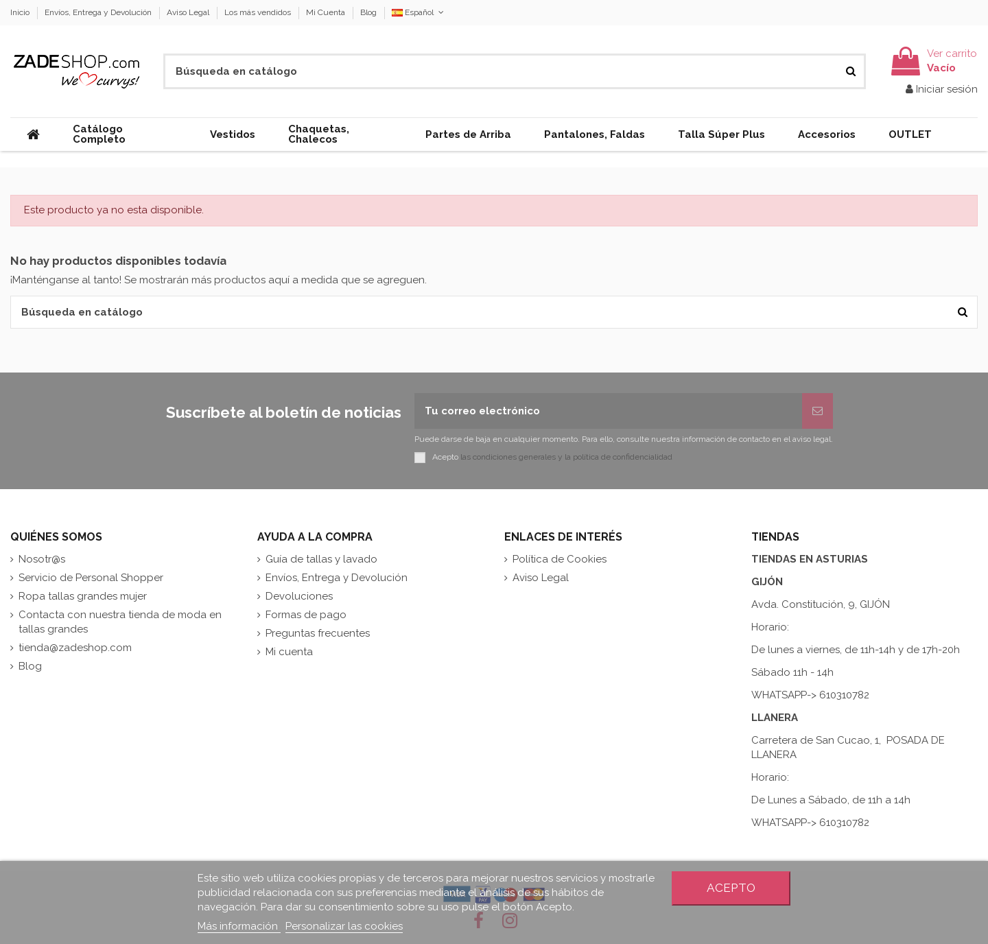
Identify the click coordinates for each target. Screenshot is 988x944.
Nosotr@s (42, 559)
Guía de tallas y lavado (321, 559)
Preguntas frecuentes (318, 633)
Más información (239, 926)
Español (419, 12)
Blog (368, 12)
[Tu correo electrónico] (608, 411)
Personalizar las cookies (344, 926)
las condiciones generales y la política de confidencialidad (566, 457)
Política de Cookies (560, 559)
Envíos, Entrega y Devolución (99, 12)
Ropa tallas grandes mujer (83, 596)
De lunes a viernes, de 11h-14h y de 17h (844, 650)
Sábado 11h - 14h (792, 672)
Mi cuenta (289, 652)
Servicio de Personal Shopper (91, 577)
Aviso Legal (189, 12)
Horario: (771, 627)
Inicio (21, 12)
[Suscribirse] (817, 411)
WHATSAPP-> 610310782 (810, 695)
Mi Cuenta (326, 12)
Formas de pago (306, 615)
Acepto (731, 888)
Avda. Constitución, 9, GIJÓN (820, 604)
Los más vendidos (258, 12)
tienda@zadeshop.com (75, 647)
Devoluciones (299, 596)
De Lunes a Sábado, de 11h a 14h (830, 800)
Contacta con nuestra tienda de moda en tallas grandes (120, 622)
